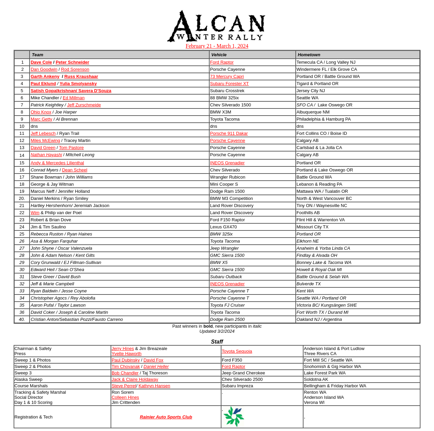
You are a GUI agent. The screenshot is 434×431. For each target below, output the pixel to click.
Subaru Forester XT (229, 83)
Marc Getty (41, 119)
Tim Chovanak (126, 366)
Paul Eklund (43, 83)
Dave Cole (41, 62)
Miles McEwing (45, 140)
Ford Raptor (222, 62)
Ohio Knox (41, 112)
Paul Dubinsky (126, 360)
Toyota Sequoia (237, 351)
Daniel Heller (156, 366)
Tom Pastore (71, 147)
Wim (35, 212)
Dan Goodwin (44, 69)
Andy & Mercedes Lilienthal (57, 162)
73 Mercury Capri (227, 76)
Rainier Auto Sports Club (166, 416)
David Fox (153, 360)
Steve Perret (124, 385)
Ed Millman (73, 97)
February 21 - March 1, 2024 (217, 46)
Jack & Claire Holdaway (135, 379)
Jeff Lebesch (43, 133)
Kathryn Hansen (154, 385)
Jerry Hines (123, 348)
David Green (43, 147)
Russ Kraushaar (81, 76)
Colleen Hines (125, 397)
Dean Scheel (74, 169)
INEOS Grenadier (227, 162)
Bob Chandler (125, 372)
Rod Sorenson (75, 69)
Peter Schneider (72, 62)
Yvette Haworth (126, 353)
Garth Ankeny (45, 76)
